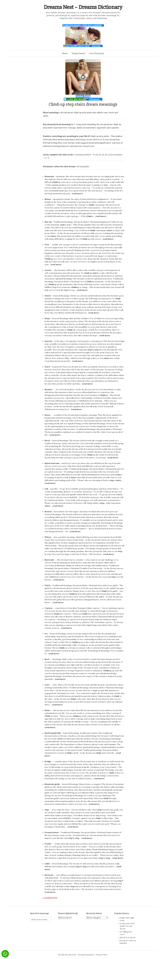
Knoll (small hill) (53, 733)
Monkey (49, 389)
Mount (48, 199)
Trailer (48, 844)
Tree (47, 244)
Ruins (47, 710)
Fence (47, 366)
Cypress (48, 608)
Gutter (48, 296)
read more (77, 193)
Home (64, 53)
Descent (48, 341)
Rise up (48, 222)
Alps (47, 809)
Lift (46, 489)
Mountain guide (52, 784)
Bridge (48, 761)
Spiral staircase (52, 463)
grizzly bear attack (127, 937)
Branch (48, 511)
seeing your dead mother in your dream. (127, 926)
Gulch (47, 585)
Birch (47, 440)
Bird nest (49, 875)
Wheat (48, 537)
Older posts (49, 898)
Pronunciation (52, 832)
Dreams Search (78, 53)
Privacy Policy (102, 955)
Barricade (49, 560)
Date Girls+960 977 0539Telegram (83, 46)
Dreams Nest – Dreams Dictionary (83, 7)
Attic (47, 685)
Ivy (46, 633)
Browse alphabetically (68, 913)
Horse (47, 415)
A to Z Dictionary (96, 53)
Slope (47, 318)
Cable (47, 863)
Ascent (48, 270)
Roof (47, 659)
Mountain (49, 176)
